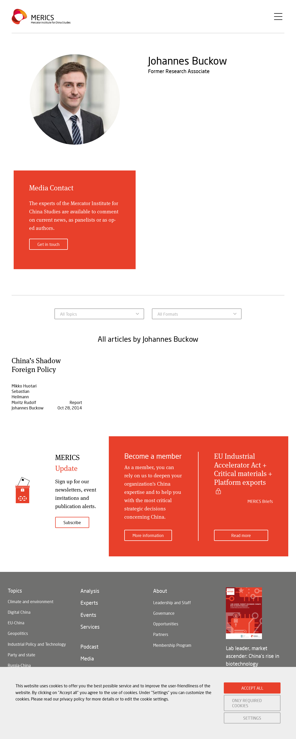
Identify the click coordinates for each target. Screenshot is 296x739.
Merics (42, 19)
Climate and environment (30, 598)
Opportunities (165, 622)
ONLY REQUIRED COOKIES (247, 703)
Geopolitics (18, 632)
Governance (164, 611)
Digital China (19, 609)
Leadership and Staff (172, 599)
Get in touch (48, 244)
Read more (241, 531)
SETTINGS (252, 717)
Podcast (89, 647)
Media (87, 660)
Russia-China (19, 666)
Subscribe (72, 522)
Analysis (89, 588)
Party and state (21, 654)
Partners (160, 633)
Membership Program (172, 645)
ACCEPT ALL (252, 688)
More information (148, 531)
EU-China (16, 620)
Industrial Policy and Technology (37, 643)
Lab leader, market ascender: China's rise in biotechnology (252, 652)
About (160, 588)
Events (88, 613)
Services (90, 626)
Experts (89, 600)
